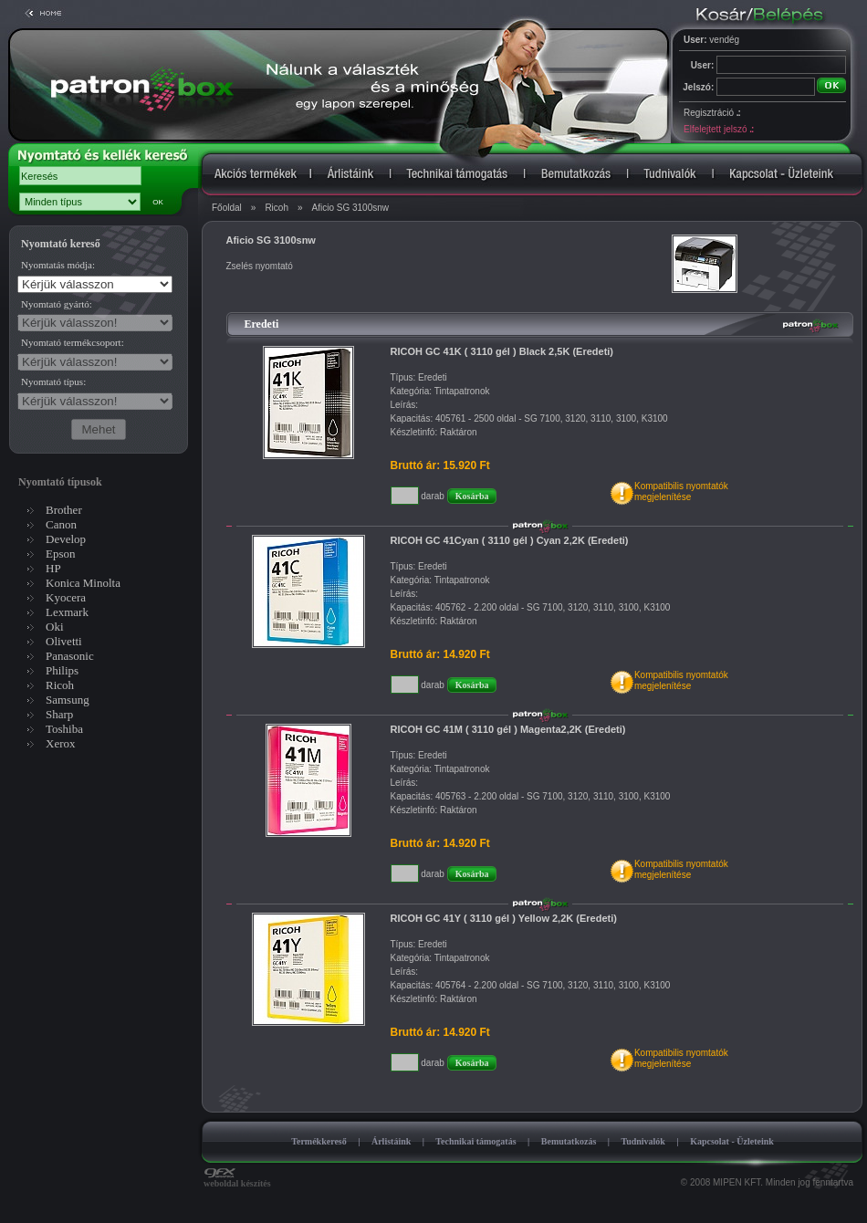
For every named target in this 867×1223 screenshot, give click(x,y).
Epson (61, 553)
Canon (61, 524)
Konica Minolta (83, 583)
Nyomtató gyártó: (56, 303)
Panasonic (70, 656)
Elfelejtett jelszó (718, 129)
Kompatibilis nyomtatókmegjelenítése (681, 491)
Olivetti (64, 641)
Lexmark (67, 612)
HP (53, 568)
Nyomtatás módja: (58, 264)
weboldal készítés (237, 1179)
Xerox (61, 743)
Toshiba (64, 729)
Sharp (59, 714)
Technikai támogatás (475, 1141)
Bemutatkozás (569, 1141)
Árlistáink (391, 1141)
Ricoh (276, 208)
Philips (62, 670)
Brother (64, 510)
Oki (55, 626)
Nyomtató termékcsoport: (72, 342)
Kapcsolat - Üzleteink (732, 1141)
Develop (66, 539)
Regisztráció (712, 113)
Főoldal (227, 208)
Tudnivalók (643, 1141)
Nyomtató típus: (53, 381)
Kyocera (66, 597)
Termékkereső (319, 1141)
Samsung (67, 699)
